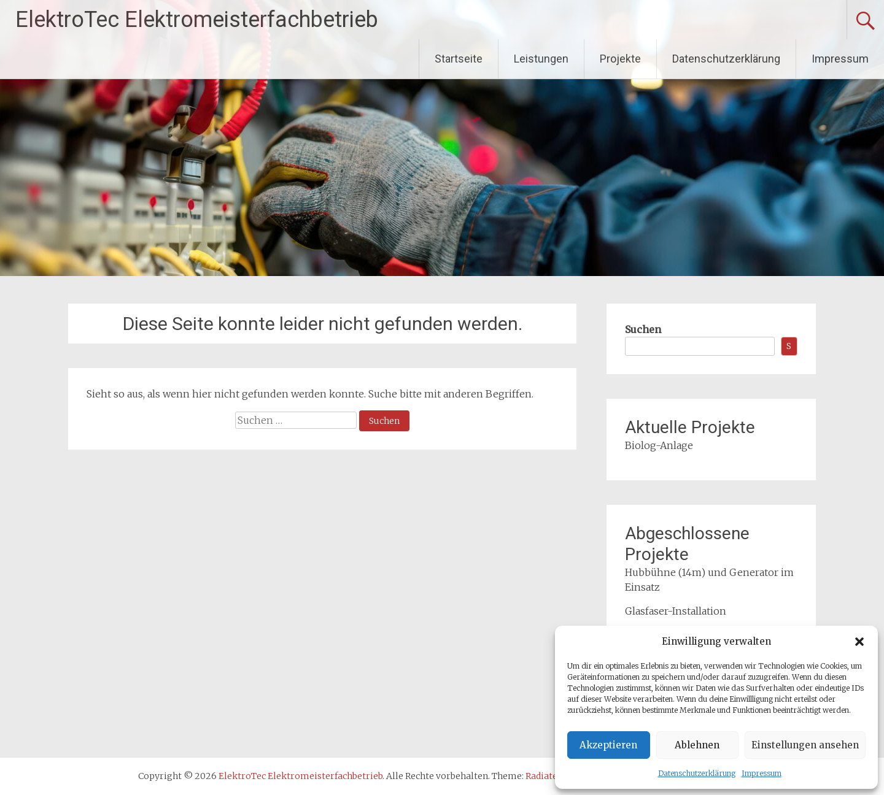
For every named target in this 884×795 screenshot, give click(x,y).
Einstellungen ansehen (805, 745)
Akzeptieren (608, 745)
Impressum (761, 773)
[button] (859, 642)
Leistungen (541, 58)
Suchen (643, 329)
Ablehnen (697, 745)
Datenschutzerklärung (696, 773)
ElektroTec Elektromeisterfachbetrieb (196, 20)
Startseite (459, 58)
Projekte (620, 58)
